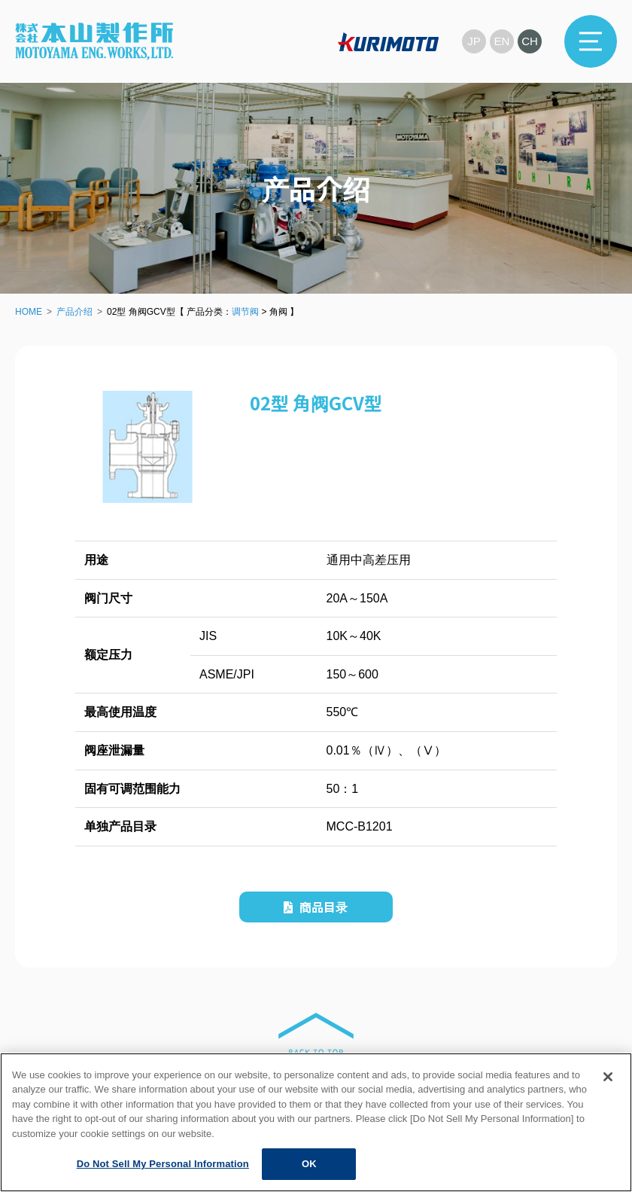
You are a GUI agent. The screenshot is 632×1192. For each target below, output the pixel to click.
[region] (316, 1122)
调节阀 (245, 311)
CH (529, 41)
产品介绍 (74, 311)
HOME (28, 311)
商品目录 (316, 907)
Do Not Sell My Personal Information (163, 1163)
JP (474, 41)
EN (502, 41)
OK (309, 1163)
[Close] (607, 1076)
